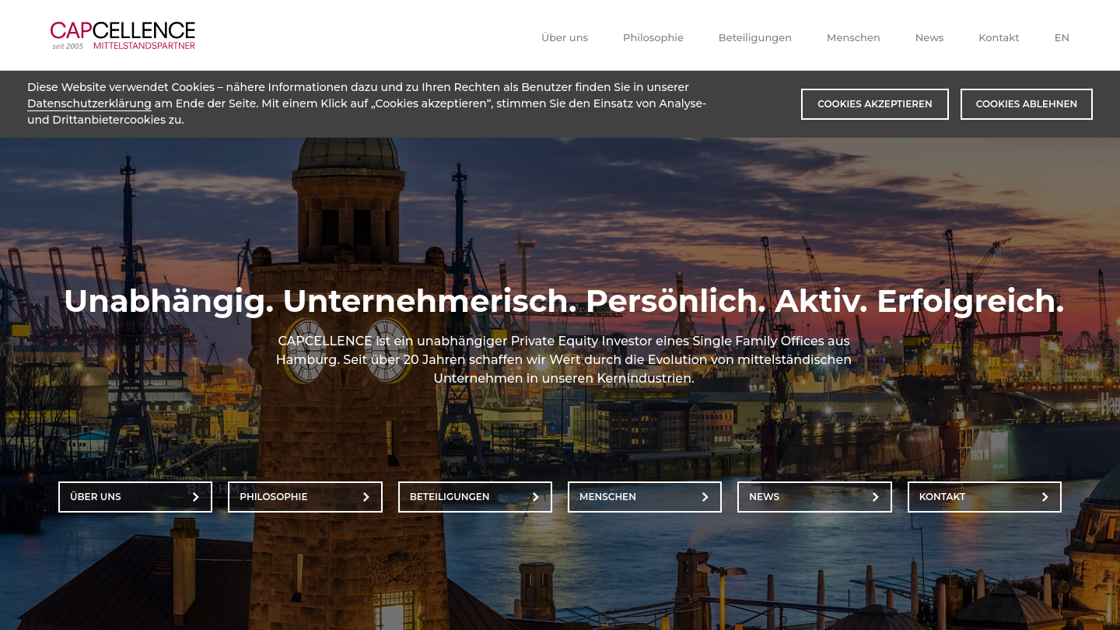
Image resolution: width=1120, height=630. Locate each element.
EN (1062, 37)
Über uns (564, 37)
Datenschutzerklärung (89, 103)
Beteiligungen (755, 37)
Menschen (853, 37)
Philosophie (653, 37)
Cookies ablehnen (1026, 104)
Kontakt (998, 37)
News (929, 37)
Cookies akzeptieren (874, 104)
